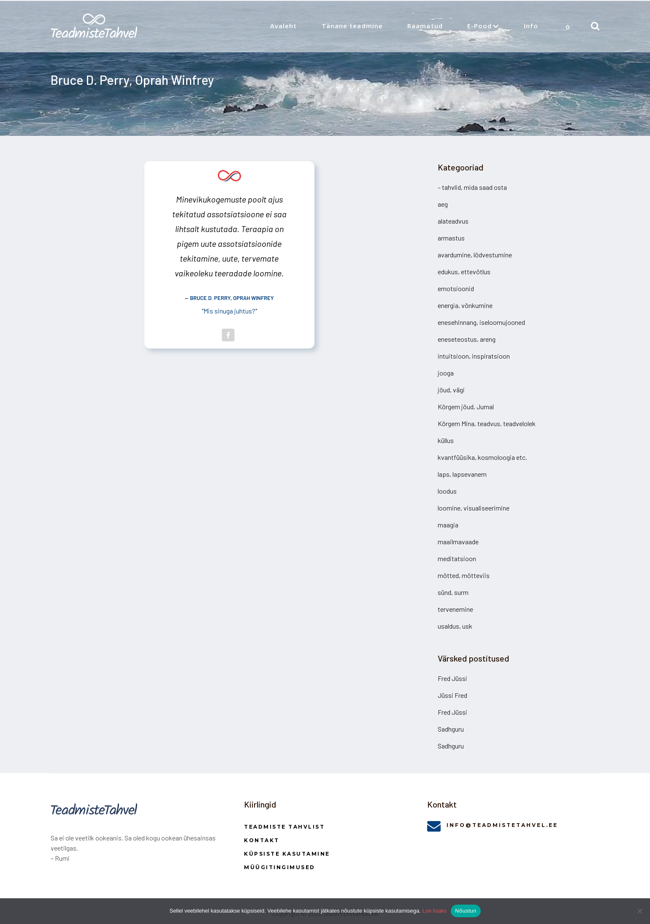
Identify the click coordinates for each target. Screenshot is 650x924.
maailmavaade (458, 542)
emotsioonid (456, 288)
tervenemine (455, 609)
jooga (446, 373)
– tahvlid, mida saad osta (472, 187)
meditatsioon (457, 558)
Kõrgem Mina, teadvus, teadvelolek (487, 423)
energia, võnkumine (465, 305)
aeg (443, 204)
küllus (446, 440)
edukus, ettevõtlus (464, 271)
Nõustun (465, 911)
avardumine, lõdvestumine (475, 255)
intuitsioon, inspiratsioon (474, 356)
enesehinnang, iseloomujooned (481, 322)
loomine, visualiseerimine (473, 508)
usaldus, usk (455, 626)
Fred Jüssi (452, 678)
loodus (447, 491)
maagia (448, 525)
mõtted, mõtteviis (464, 575)
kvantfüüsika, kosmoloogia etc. (482, 457)
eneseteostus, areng (467, 339)
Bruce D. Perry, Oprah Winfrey (232, 297)
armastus (451, 238)
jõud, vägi (451, 390)
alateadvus (453, 221)
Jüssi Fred (452, 695)
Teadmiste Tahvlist (284, 827)
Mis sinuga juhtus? (229, 311)
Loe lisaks (434, 911)
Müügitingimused (279, 867)
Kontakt (261, 840)
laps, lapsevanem (462, 474)
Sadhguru (451, 729)
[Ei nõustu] (639, 911)
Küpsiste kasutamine (287, 854)
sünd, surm (453, 592)
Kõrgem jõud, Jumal (466, 407)
